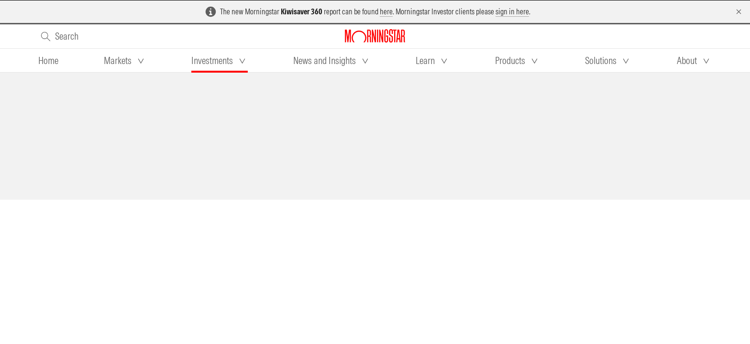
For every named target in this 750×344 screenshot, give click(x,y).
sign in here (512, 11)
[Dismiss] (738, 11)
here (386, 11)
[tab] (48, 61)
